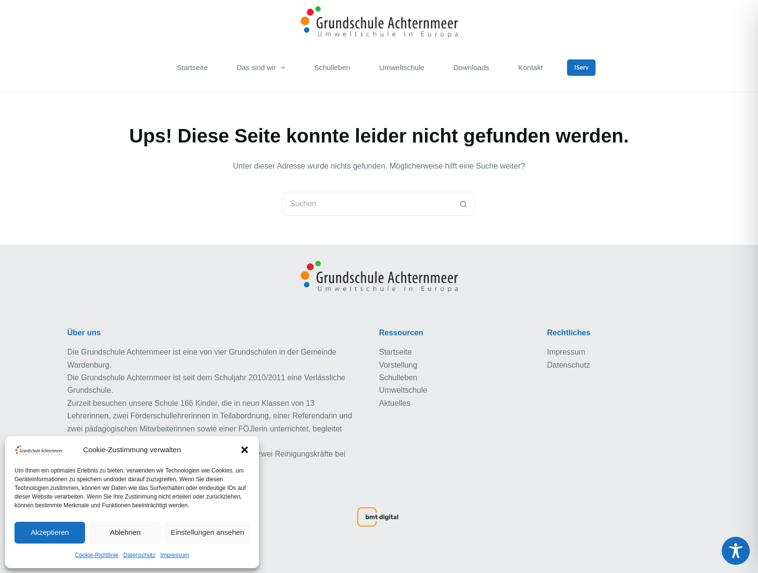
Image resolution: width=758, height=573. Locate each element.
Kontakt (530, 67)
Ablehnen (125, 532)
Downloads (471, 67)
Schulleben (332, 67)
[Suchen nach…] (367, 204)
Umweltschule (401, 67)
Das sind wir (262, 67)
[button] (244, 450)
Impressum (174, 555)
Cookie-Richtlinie (96, 555)
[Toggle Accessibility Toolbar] (736, 551)
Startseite (192, 67)
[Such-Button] (464, 204)
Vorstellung (398, 365)
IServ (581, 67)
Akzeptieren (49, 532)
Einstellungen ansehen (207, 532)
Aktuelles (394, 403)
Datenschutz (139, 555)
